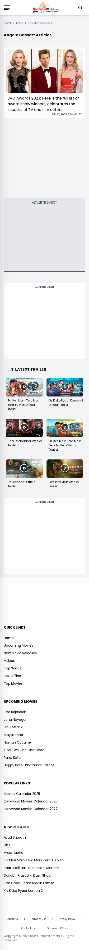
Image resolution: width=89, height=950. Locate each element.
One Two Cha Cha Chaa (24, 750)
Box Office (12, 675)
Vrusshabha (13, 852)
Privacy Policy (66, 919)
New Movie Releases (20, 653)
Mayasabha (13, 734)
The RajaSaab (15, 712)
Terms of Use (38, 919)
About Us (13, 919)
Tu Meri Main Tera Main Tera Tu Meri (34, 860)
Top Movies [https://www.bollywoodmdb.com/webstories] (13, 683)
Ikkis (7, 845)
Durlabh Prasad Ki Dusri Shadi (27, 875)
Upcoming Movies (18, 645)
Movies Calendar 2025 (22, 793)
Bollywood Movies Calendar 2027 (31, 809)
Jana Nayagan (16, 719)
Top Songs (12, 668)
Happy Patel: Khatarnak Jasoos (29, 765)
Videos (9, 660)
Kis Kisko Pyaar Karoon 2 (23, 890)
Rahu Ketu (12, 757)
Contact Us (28, 928)
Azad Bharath (15, 837)
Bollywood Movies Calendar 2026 (31, 801)
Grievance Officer (57, 928)
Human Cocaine (17, 742)
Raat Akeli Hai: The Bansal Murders (32, 867)
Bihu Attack (13, 727)
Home (9, 637)
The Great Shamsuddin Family (29, 883)
